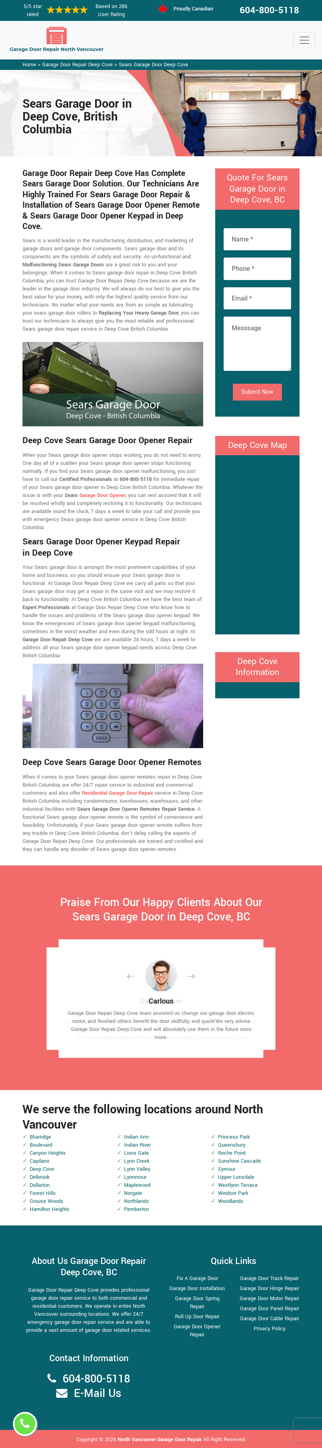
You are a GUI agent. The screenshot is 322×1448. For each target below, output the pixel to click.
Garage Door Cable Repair (269, 1318)
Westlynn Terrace (238, 1185)
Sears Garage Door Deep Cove (153, 64)
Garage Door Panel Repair (269, 1308)
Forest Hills (43, 1193)
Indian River (137, 1145)
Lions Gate (136, 1153)
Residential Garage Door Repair (117, 793)
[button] (137, 976)
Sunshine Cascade (239, 1161)
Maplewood (137, 1185)
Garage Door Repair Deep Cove (77, 64)
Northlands (136, 1201)
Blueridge (40, 1137)
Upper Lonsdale (236, 1177)
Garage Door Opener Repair (197, 1330)
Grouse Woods (46, 1201)
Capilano (39, 1161)
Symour (226, 1169)
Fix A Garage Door (197, 1278)
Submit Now (257, 392)
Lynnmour (135, 1177)
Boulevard (41, 1145)
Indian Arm (136, 1137)
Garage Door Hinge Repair (269, 1288)
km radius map (257, 543)
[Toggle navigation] (304, 40)
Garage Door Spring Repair (197, 1302)
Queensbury (231, 1145)
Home (29, 64)
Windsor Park (233, 1193)
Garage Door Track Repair (269, 1278)
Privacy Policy (269, 1328)
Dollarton (40, 1185)
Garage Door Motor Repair (269, 1298)
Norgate (133, 1193)
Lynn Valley (137, 1169)
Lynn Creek (136, 1161)
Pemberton (136, 1209)
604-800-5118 (269, 10)
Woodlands (230, 1201)
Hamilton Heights (49, 1209)
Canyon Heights (48, 1153)
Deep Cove (42, 1169)
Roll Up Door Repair (197, 1316)
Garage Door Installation (197, 1288)
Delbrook (39, 1177)
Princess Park (234, 1137)
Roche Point (232, 1153)
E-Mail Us (97, 1393)
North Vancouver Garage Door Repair (160, 1439)
